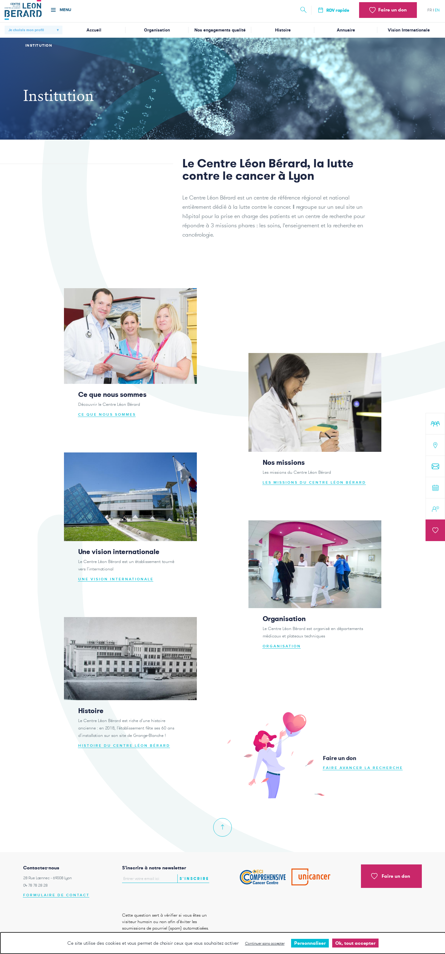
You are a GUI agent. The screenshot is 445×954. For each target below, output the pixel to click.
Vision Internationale (409, 30)
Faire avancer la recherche (363, 773)
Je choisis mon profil (26, 30)
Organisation (157, 30)
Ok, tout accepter (355, 943)
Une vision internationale (116, 585)
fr (429, 10)
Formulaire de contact (56, 895)
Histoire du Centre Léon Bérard (124, 751)
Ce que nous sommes (107, 420)
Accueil (94, 30)
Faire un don (390, 876)
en (437, 10)
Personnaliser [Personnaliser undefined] (310, 943)
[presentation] (158, 896)
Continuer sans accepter (265, 943)
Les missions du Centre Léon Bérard (314, 488)
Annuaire (346, 30)
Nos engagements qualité (220, 30)
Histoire (283, 30)
